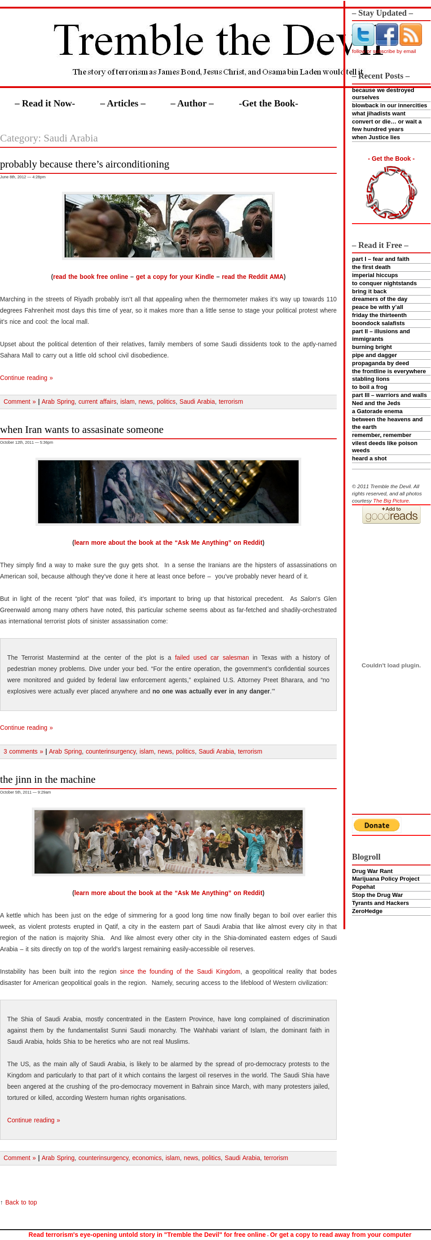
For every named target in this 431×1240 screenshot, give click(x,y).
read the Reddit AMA (252, 277)
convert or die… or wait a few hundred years (387, 125)
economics (147, 1158)
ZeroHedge (367, 911)
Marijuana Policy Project (385, 878)
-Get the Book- (269, 103)
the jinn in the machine (48, 779)
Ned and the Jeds (376, 403)
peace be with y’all (377, 307)
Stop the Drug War (377, 894)
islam (127, 401)
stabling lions (371, 378)
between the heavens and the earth (387, 423)
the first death (371, 267)
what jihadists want (378, 113)
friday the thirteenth (379, 315)
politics (166, 401)
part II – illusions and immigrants (381, 335)
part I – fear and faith (380, 259)
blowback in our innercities (389, 105)
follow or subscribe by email (384, 51)
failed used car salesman (212, 657)
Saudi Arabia (197, 401)
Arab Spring (58, 401)
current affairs (98, 401)
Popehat (363, 886)
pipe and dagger (374, 355)
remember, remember (381, 435)
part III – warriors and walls (389, 395)
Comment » (20, 401)
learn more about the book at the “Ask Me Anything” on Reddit (168, 542)
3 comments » (23, 751)
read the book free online (90, 277)
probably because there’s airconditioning (84, 164)
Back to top (21, 1202)
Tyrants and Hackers (380, 903)
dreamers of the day (380, 299)
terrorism (231, 401)
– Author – (192, 103)
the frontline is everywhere (389, 371)
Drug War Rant (372, 871)
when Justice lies (376, 137)
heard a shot (369, 458)
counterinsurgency (111, 751)
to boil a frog (369, 387)
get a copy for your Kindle (175, 277)
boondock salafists (378, 323)
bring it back (369, 291)
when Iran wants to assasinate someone (81, 429)
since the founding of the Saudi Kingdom (180, 971)
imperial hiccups (375, 275)
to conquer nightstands (384, 283)
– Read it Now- (45, 103)
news (146, 401)
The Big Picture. (391, 500)
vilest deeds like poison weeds (385, 447)
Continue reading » (26, 378)
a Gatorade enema (377, 411)
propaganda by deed (380, 363)
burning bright (372, 347)
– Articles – (122, 103)
